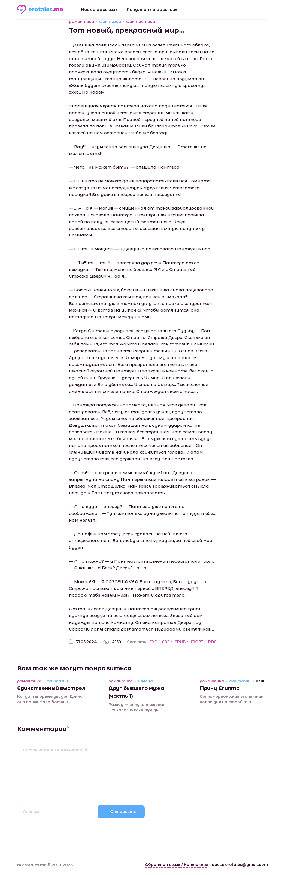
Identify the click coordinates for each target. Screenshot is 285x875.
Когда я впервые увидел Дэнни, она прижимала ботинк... (50, 699)
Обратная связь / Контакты (176, 864)
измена (145, 681)
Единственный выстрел (51, 688)
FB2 (165, 642)
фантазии (110, 21)
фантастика (140, 21)
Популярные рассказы (152, 9)
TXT (153, 642)
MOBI (197, 642)
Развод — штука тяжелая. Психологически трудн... (137, 707)
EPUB (180, 642)
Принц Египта (220, 688)
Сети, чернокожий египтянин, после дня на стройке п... (232, 699)
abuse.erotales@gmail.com (240, 864)
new (260, 681)
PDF (212, 642)
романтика (81, 21)
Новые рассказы (100, 9)
